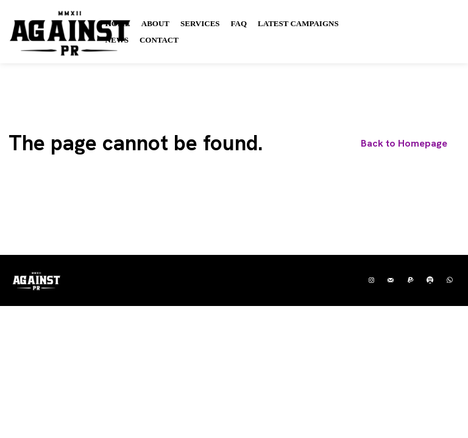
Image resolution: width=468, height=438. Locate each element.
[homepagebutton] (404, 144)
